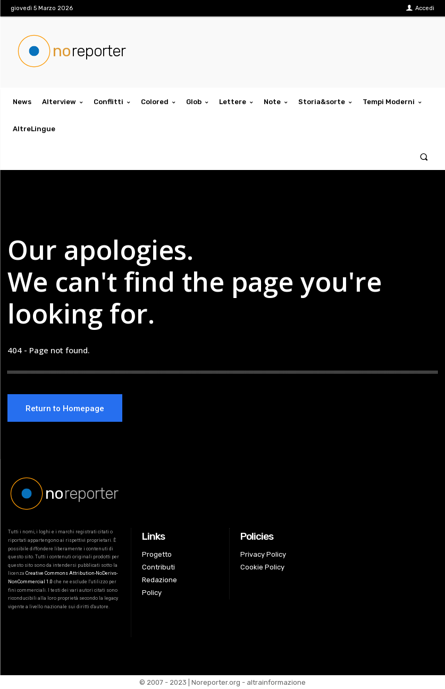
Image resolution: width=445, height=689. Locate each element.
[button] (424, 156)
